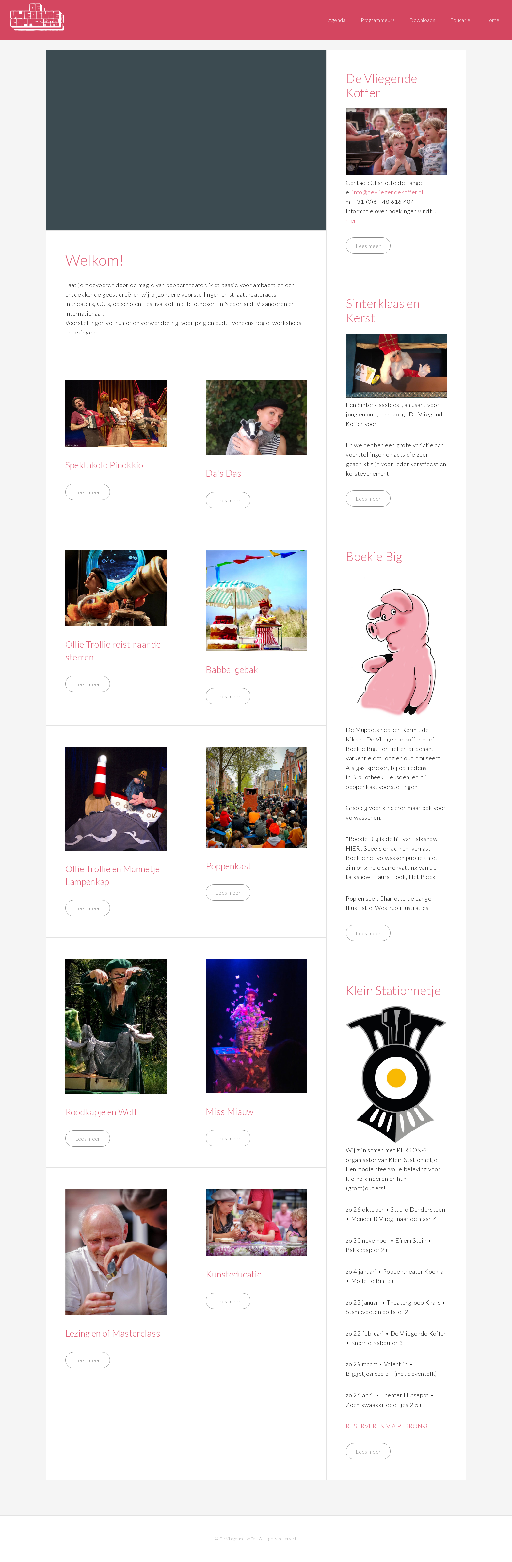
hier (351, 220)
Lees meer (87, 492)
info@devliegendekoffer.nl (387, 192)
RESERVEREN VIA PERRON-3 (387, 1426)
